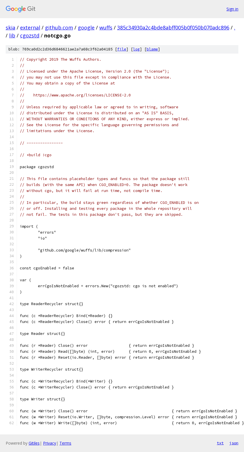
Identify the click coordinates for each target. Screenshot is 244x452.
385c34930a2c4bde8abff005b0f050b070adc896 (173, 27)
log (136, 49)
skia (10, 27)
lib (12, 35)
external (30, 27)
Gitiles (34, 443)
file (121, 49)
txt (220, 442)
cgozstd (29, 35)
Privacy (49, 443)
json (233, 442)
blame (152, 49)
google (86, 27)
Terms (65, 443)
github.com (59, 27)
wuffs (105, 27)
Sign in (232, 9)
